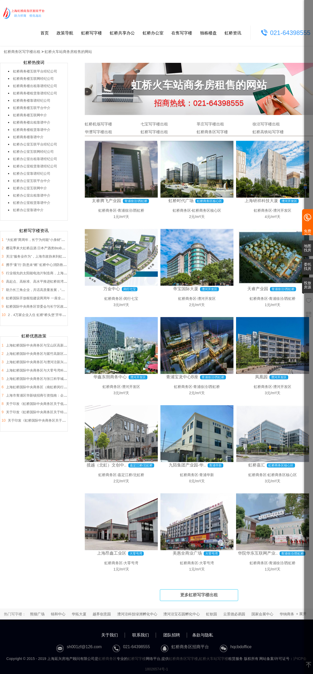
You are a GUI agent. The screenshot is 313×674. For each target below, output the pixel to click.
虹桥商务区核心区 (206, 210)
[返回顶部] (308, 665)
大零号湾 (131, 563)
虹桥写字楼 (91, 33)
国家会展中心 (262, 614)
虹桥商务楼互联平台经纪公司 (35, 71)
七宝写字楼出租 (154, 124)
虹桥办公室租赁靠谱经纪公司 (35, 166)
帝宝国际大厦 (185, 289)
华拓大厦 (79, 614)
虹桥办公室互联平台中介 (31, 181)
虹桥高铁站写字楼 (268, 132)
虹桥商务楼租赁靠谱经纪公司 (35, 93)
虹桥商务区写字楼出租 (22, 52)
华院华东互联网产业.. (258, 553)
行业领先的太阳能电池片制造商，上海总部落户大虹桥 (46, 273)
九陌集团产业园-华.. (187, 465)
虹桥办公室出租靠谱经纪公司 (35, 159)
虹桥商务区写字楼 (212, 132)
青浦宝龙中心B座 (182, 377)
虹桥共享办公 (122, 33)
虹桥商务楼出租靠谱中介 (31, 122)
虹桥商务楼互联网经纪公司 (33, 79)
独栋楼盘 (208, 33)
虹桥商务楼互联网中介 (30, 115)
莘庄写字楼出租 (210, 124)
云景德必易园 (234, 614)
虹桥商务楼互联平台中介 (31, 108)
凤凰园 (261, 377)
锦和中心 (58, 614)
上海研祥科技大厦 (261, 200)
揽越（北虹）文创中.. (107, 465)
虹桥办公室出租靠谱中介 (31, 195)
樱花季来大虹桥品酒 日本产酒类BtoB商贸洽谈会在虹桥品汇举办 (54, 248)
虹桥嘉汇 (256, 465)
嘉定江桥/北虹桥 (131, 475)
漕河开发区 (282, 210)
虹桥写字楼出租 (154, 132)
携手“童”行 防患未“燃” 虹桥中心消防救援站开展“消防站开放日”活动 (56, 265)
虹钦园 (211, 614)
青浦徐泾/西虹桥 (131, 210)
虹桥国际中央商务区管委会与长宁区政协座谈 (40, 306)
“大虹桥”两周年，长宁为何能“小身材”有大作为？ (42, 240)
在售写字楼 (181, 33)
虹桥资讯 (233, 33)
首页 (44, 33)
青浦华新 (206, 475)
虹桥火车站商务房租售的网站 (68, 52)
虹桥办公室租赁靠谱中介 (31, 203)
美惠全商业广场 (187, 553)
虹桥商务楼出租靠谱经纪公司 (35, 86)
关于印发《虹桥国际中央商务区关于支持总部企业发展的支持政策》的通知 (64, 420)
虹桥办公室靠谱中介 (28, 210)
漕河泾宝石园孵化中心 (181, 614)
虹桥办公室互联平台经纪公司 (35, 144)
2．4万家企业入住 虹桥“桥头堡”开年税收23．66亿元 (47, 315)
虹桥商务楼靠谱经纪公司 (31, 100)
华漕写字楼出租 (98, 132)
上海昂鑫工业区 (111, 553)
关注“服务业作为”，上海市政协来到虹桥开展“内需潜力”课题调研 (54, 256)
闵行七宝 (131, 298)
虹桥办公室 (153, 33)
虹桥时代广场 (181, 200)
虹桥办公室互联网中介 (30, 188)
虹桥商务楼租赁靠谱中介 (31, 130)
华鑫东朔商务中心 (110, 377)
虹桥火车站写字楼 (213, 659)
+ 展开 (301, 614)
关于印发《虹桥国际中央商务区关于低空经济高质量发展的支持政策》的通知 (63, 404)
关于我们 (109, 635)
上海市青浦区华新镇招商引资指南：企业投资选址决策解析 (50, 395)
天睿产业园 (257, 289)
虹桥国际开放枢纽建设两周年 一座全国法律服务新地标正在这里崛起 (57, 298)
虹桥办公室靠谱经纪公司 (31, 173)
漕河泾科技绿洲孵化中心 (137, 614)
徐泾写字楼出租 (266, 124)
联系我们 (140, 635)
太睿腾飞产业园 (106, 200)
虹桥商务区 (107, 210)
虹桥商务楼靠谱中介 (28, 137)
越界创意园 (102, 614)
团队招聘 (171, 635)
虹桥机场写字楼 (98, 124)
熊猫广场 (37, 614)
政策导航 (65, 33)
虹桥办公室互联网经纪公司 (33, 152)
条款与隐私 (202, 635)
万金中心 (111, 289)
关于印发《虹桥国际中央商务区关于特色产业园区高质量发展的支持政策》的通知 (67, 412)
